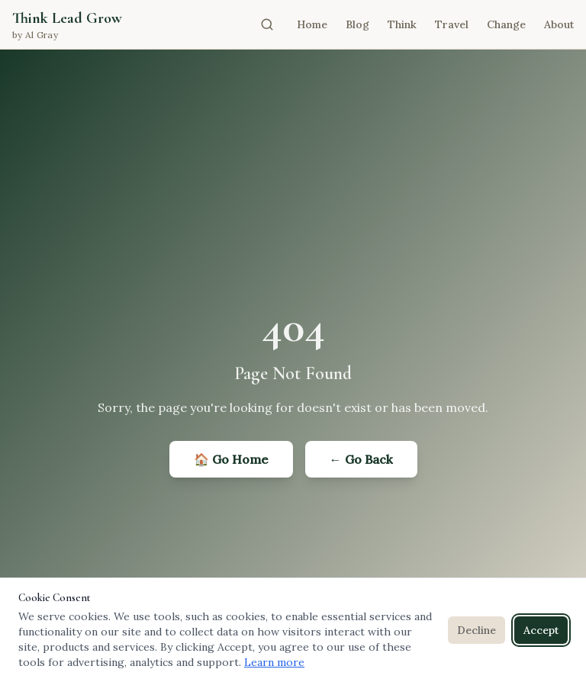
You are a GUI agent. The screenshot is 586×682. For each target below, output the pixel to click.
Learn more (274, 662)
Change (506, 24)
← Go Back (361, 459)
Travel (451, 24)
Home (312, 24)
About (559, 24)
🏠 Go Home (231, 459)
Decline (476, 630)
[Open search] (267, 24)
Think (402, 24)
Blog (357, 24)
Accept (541, 630)
